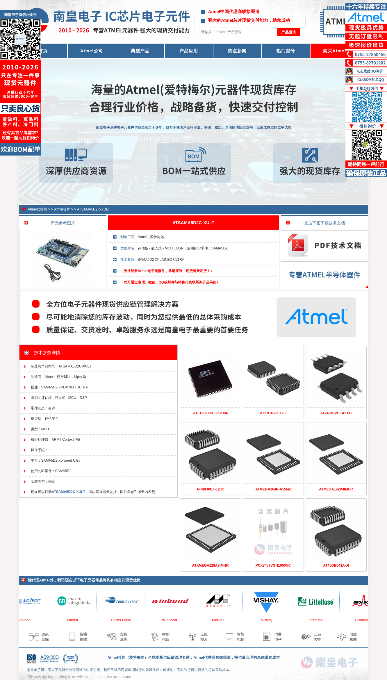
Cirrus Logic (123, 620)
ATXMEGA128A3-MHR (210, 565)
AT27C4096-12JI (273, 413)
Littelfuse (316, 620)
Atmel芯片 (62, 209)
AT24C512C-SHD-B (336, 413)
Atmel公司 (91, 50)
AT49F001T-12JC (210, 489)
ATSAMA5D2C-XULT (93, 209)
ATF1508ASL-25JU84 (210, 413)
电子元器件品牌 (93, 580)
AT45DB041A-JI (336, 565)
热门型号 (286, 50)
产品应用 (188, 50)
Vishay (268, 620)
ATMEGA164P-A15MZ (273, 489)
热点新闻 (237, 50)
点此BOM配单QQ (370, 80)
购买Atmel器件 (339, 50)
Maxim (74, 620)
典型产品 (140, 50)
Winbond (171, 620)
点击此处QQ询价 (369, 71)
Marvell (220, 620)
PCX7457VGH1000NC (273, 565)
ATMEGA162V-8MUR (336, 489)
